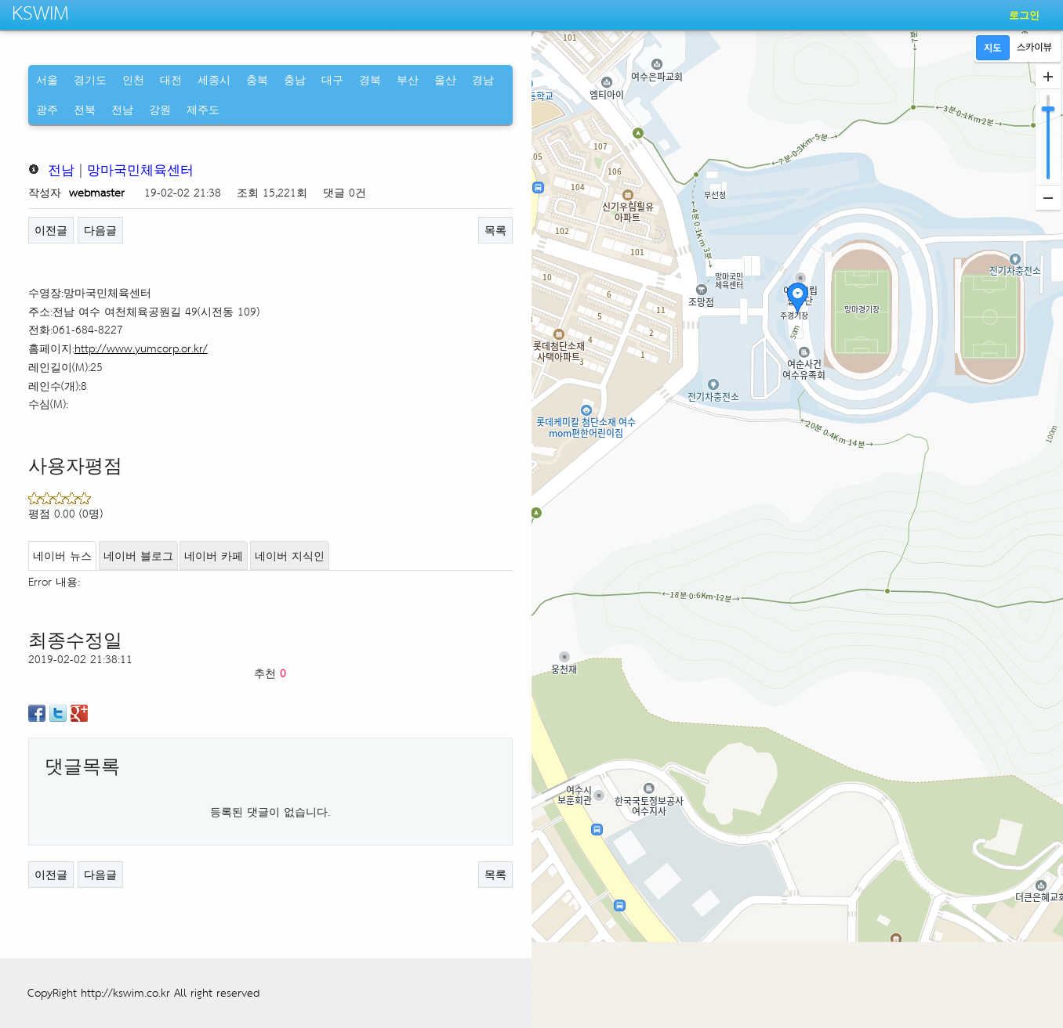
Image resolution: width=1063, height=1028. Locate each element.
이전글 (50, 230)
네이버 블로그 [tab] (138, 555)
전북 (85, 109)
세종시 (214, 79)
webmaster (97, 192)
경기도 (90, 79)
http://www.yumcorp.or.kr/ (141, 348)
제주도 (203, 109)
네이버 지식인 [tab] (290, 555)
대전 (171, 79)
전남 (122, 109)
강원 (160, 109)
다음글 (100, 230)
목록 (495, 230)
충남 (295, 79)
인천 (133, 79)
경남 (483, 79)
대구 (332, 79)
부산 (408, 79)
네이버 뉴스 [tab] (62, 555)
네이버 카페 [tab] (213, 555)
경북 (370, 79)
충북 (257, 79)
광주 (47, 109)
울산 (445, 79)
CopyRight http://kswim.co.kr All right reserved (143, 992)
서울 (47, 79)
